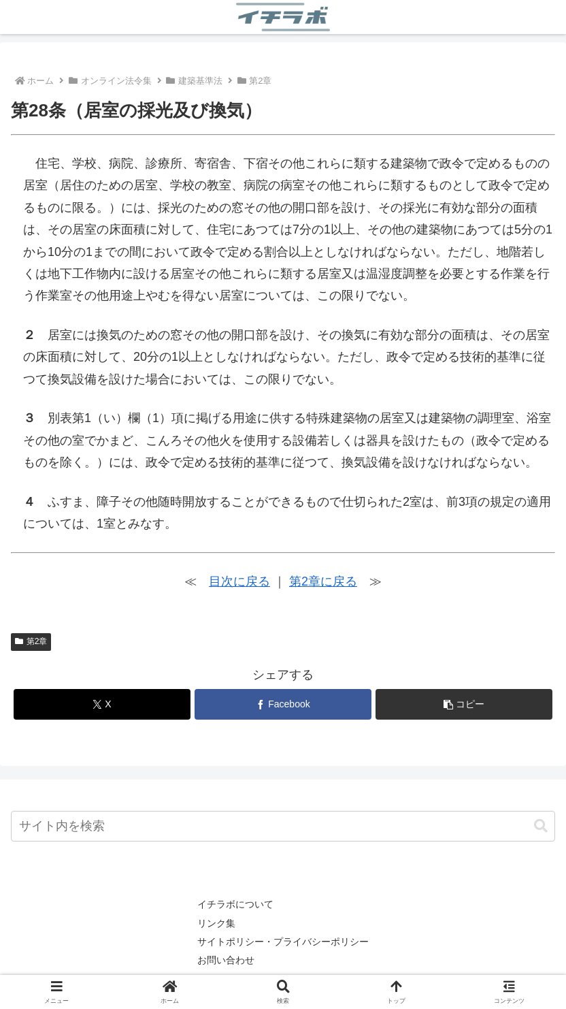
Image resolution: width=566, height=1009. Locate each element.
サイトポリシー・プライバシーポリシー (283, 941)
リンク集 (216, 923)
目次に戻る (239, 581)
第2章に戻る (323, 581)
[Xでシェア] (102, 704)
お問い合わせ (225, 960)
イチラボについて (235, 904)
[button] (464, 704)
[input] (283, 826)
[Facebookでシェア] (283, 704)
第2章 (31, 641)
